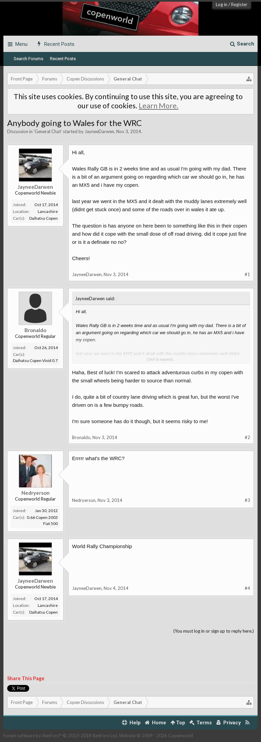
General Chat (48, 131)
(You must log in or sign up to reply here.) (213, 631)
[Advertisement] (130, 655)
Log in (221, 4)
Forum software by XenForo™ (60, 735)
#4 (247, 588)
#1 (247, 274)
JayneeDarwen (99, 131)
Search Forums (28, 58)
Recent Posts (63, 58)
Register (239, 4)
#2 (247, 437)
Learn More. (158, 105)
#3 (247, 500)
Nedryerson (35, 493)
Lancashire (48, 211)
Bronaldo (35, 330)
